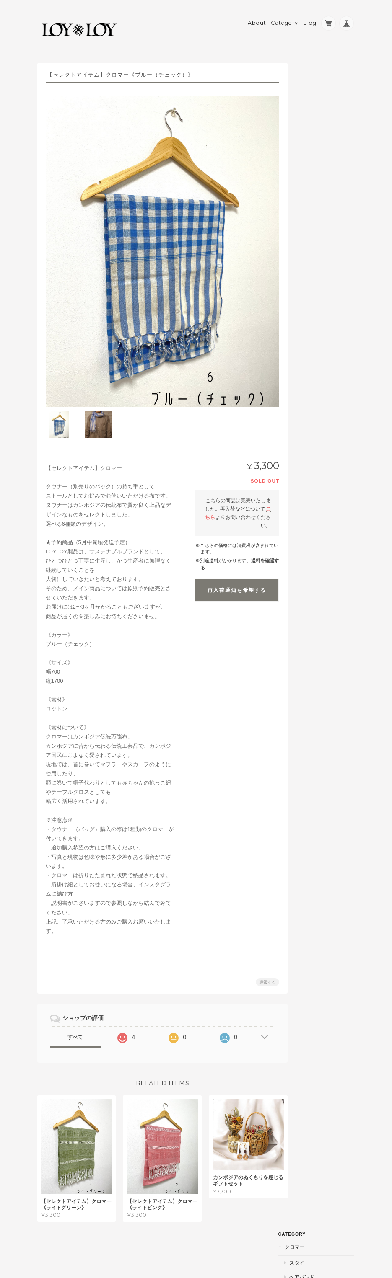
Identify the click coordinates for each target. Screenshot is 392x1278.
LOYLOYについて (320, 362)
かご (308, 149)
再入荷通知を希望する (233, 582)
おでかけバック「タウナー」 (324, 226)
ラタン (306, 134)
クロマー (309, 74)
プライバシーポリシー (262, 1244)
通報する (263, 973)
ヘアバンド (315, 104)
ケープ (310, 118)
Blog (310, 19)
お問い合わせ (315, 403)
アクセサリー (318, 164)
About (257, 19)
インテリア (315, 178)
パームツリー (314, 247)
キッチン (313, 193)
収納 (308, 207)
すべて (74, 1029)
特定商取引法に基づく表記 (322, 383)
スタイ (310, 90)
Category (284, 19)
